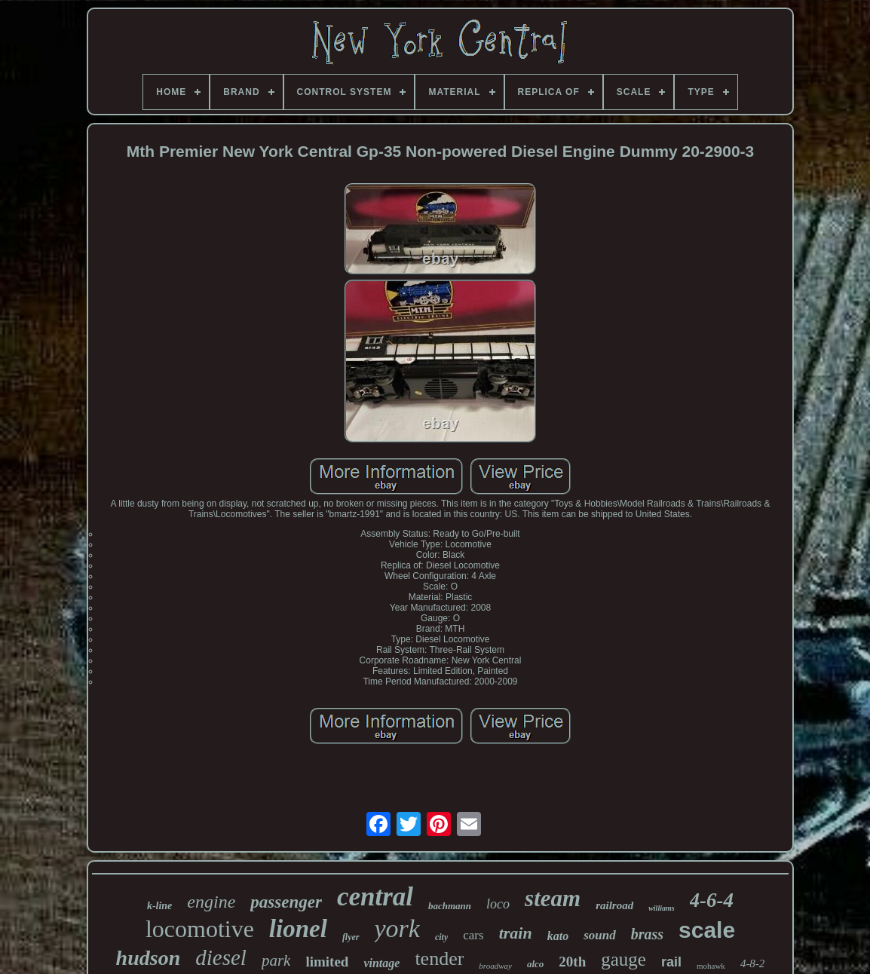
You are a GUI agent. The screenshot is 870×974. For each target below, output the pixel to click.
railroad (614, 905)
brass (647, 934)
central (375, 896)
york (397, 928)
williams (661, 908)
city (441, 937)
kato (557, 936)
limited (326, 961)
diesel (221, 957)
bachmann (449, 905)
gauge (623, 959)
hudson (148, 957)
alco (535, 963)
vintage (381, 963)
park (276, 960)
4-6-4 (712, 900)
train (515, 932)
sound (600, 935)
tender (439, 958)
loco (498, 903)
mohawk (711, 965)
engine (211, 901)
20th (572, 961)
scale (707, 929)
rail (671, 961)
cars (473, 935)
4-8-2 (752, 963)
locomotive (200, 928)
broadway (495, 965)
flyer (351, 937)
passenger (286, 902)
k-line (159, 905)
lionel (298, 928)
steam (553, 898)
